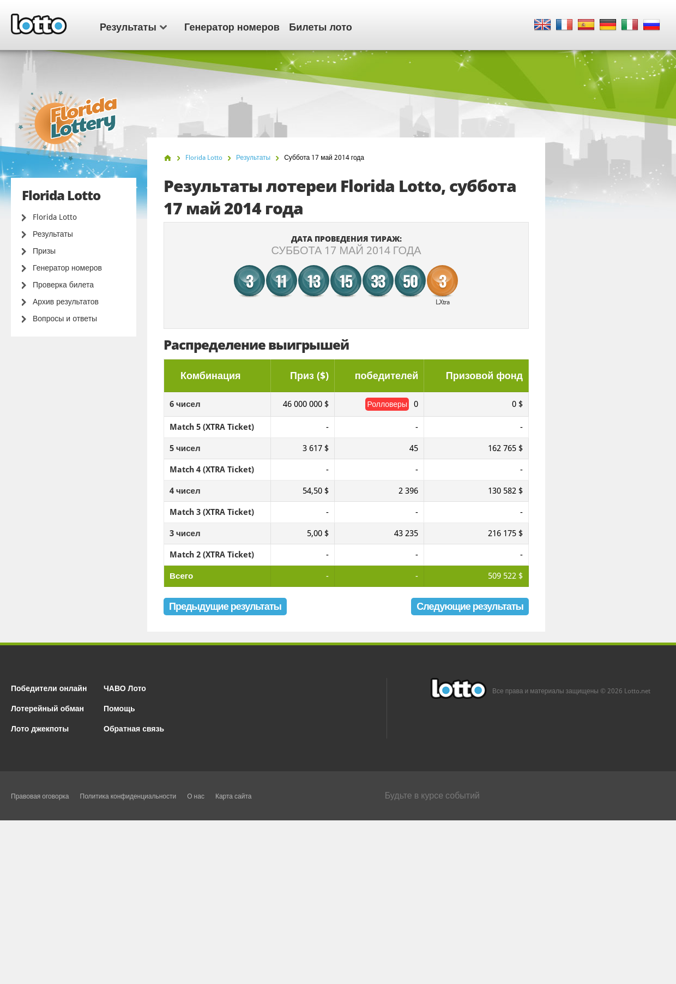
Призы (44, 251)
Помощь (119, 707)
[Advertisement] (338, 902)
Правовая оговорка (40, 796)
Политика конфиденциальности (128, 796)
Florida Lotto (55, 217)
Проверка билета (63, 284)
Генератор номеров (232, 26)
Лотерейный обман (47, 707)
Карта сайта (233, 796)
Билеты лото (320, 26)
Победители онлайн (49, 687)
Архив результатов (66, 301)
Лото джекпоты (40, 728)
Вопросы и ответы (65, 318)
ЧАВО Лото (125, 687)
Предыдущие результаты (225, 606)
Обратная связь (134, 728)
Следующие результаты (470, 606)
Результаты (133, 26)
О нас (195, 796)
